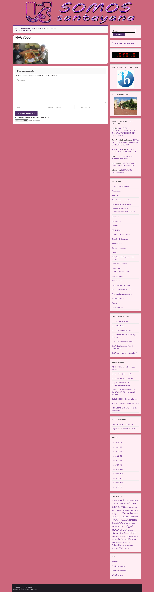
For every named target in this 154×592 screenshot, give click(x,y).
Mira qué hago (117, 281)
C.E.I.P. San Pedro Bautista (121, 330)
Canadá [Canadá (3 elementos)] (125, 504)
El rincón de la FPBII (121, 271)
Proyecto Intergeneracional (122, 294)
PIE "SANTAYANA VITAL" (121, 290)
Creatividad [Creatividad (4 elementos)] (128, 510)
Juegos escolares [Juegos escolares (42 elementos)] (122, 527)
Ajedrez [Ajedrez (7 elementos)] (123, 500)
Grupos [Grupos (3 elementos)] (114, 523)
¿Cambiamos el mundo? (120, 186)
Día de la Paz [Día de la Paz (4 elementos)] (121, 517)
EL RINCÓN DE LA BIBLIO (121, 235)
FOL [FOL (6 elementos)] (114, 520)
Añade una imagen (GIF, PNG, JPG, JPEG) (32, 117)
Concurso (115, 217)
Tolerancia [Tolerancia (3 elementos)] (115, 548)
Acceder (115, 562)
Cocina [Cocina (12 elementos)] (132, 503)
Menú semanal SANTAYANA (124, 212)
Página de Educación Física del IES (124, 429)
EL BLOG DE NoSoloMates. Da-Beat (125, 399)
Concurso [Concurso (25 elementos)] (118, 506)
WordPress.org (117, 575)
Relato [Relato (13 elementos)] (132, 539)
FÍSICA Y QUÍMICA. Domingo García (125, 403)
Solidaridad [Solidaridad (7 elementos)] (117, 545)
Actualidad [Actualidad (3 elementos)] (115, 500)
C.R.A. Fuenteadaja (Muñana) (122, 342)
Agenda (115, 195)
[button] (30, 53)
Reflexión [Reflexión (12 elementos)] (123, 539)
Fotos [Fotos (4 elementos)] (118, 520)
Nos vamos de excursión (121, 285)
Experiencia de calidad (120, 239)
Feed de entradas (118, 566)
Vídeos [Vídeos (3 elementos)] (127, 548)
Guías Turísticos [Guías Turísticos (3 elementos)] (122, 523)
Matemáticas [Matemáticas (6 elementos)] (118, 533)
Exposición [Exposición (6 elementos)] (133, 517)
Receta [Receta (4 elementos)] (114, 539)
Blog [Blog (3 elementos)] (121, 504)
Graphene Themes (30, 589)
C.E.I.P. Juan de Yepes (120, 321)
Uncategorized (117, 307)
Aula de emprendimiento (121, 200)
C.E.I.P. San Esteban (119, 326)
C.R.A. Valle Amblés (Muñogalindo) (124, 353)
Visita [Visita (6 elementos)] (121, 548)
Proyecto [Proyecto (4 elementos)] (134, 536)
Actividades (116, 191)
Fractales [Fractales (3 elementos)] (124, 520)
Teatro (114, 303)
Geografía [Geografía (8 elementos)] (132, 519)
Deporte (115, 226)
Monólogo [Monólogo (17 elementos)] (130, 533)
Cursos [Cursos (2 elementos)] (120, 514)
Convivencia (116, 221)
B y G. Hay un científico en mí (122, 378)
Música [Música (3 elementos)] (114, 536)
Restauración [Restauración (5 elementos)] (117, 542)
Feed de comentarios (119, 571)
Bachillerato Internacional (121, 204)
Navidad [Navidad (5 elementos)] (120, 536)
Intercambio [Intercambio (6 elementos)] (117, 526)
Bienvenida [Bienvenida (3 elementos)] (115, 504)
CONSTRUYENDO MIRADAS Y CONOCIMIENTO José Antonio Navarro (124, 392)
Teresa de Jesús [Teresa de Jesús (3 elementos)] (127, 545)
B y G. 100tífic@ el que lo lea (122, 374)
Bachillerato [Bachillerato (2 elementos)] (134, 500)
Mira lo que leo (117, 276)
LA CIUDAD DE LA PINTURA (122, 424)
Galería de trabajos (119, 248)
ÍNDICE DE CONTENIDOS (123, 43)
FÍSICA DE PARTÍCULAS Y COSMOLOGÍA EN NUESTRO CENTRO (125, 142)
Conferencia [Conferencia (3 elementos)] (120, 510)
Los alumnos (116, 268)
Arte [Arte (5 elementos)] (129, 500)
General (115, 252)
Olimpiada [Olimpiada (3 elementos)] (127, 536)
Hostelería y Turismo (119, 264)
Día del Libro (116, 230)
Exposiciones (117, 243)
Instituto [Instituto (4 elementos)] (131, 523)
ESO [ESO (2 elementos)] (127, 517)
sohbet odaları (118, 149)
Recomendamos (118, 298)
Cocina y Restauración (120, 209)
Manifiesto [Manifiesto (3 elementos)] (129, 530)
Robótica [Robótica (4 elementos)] (126, 542)
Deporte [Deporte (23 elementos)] (127, 513)
